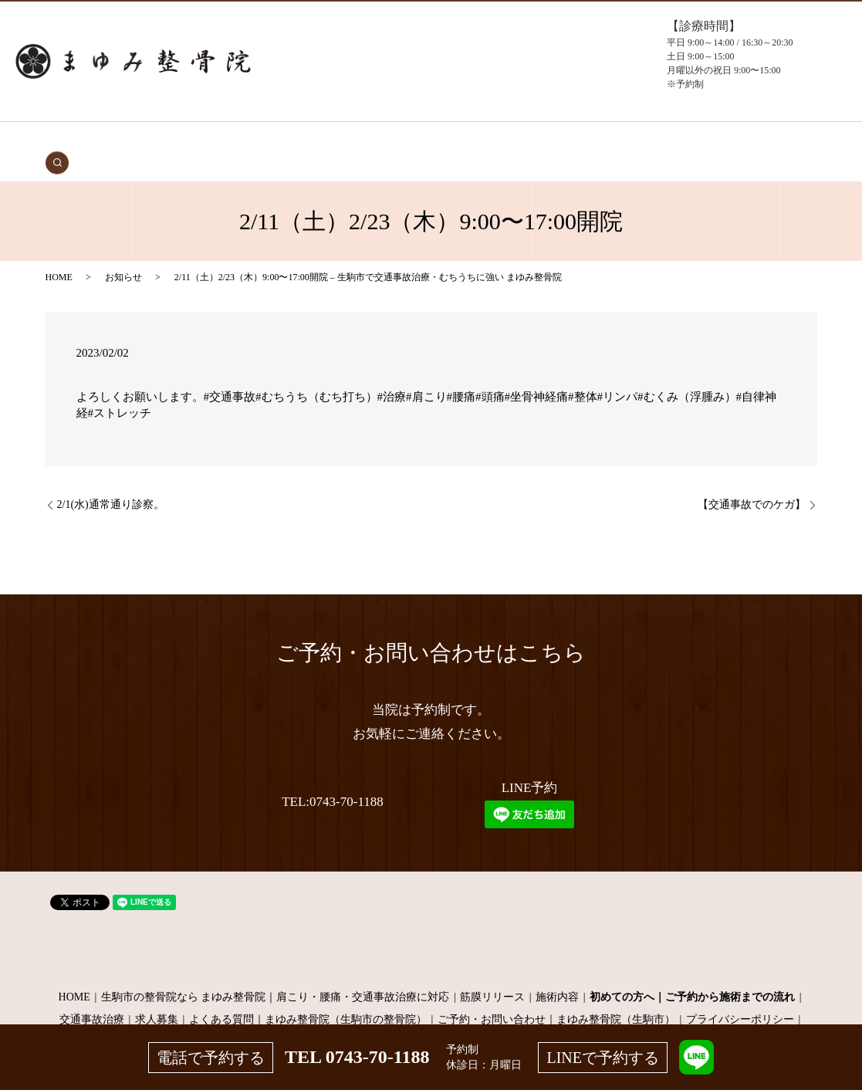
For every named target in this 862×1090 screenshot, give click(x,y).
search (727, 139)
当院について (493, 140)
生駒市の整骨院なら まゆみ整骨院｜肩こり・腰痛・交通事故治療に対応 (275, 973)
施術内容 (557, 973)
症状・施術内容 (346, 140)
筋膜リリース (492, 973)
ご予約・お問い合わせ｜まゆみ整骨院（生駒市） (556, 996)
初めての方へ (269, 140)
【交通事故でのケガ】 (752, 481)
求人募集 (156, 996)
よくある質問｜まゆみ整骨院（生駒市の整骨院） (308, 996)
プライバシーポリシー (740, 996)
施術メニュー (422, 140)
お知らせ (123, 253)
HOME (143, 140)
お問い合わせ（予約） (657, 140)
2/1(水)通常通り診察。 (110, 481)
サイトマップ (431, 1018)
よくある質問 (564, 140)
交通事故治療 (197, 140)
